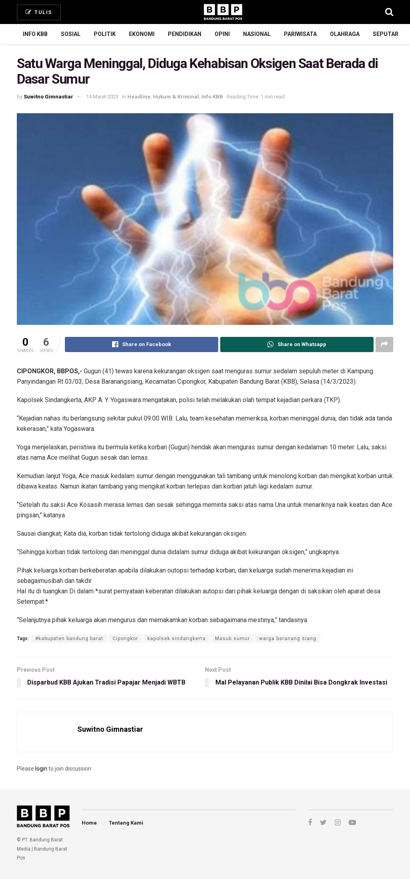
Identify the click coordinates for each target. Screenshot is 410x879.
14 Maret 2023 (102, 97)
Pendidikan (184, 34)
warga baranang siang (287, 638)
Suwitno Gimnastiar (48, 97)
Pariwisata (300, 34)
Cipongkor (125, 638)
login (41, 768)
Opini (222, 34)
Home (89, 823)
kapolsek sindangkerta (176, 638)
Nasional (257, 34)
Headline (139, 97)
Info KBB (35, 34)
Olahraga (345, 34)
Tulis (39, 12)
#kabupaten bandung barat (69, 638)
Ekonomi (142, 34)
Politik (105, 34)
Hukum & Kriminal (176, 97)
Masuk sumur (232, 638)
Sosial (70, 34)
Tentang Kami (126, 823)
